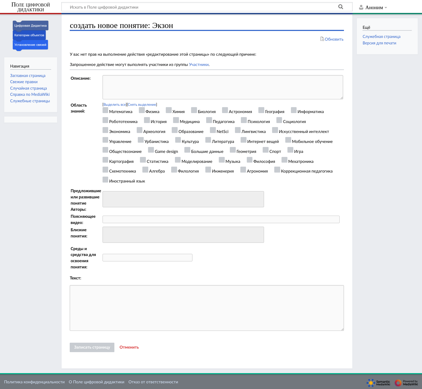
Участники (199, 64)
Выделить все (115, 104)
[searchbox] (107, 198)
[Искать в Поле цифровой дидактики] (207, 6)
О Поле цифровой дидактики (96, 381)
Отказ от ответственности (153, 381)
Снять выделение (142, 104)
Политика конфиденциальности (34, 381)
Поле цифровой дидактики (30, 7)
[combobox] (183, 199)
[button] (129, 347)
